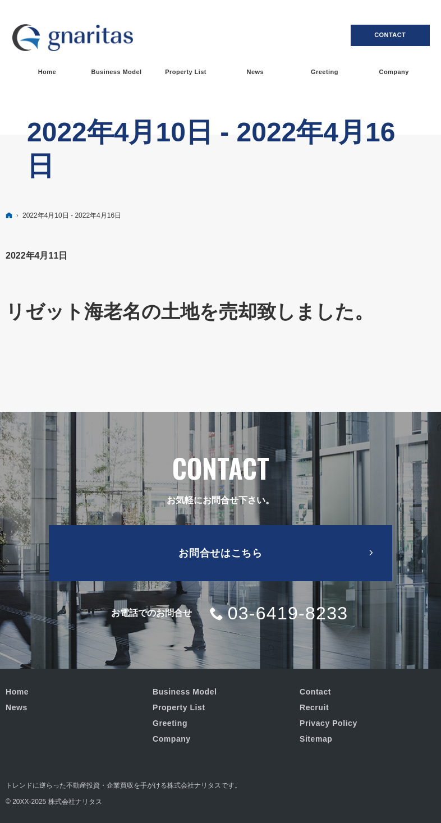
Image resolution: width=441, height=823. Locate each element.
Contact (390, 34)
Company (172, 738)
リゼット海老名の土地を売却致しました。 (190, 311)
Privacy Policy (328, 723)
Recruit (314, 707)
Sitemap (316, 738)
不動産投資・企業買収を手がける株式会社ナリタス (143, 785)
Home (17, 691)
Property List (179, 707)
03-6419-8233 (288, 613)
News (16, 707)
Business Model (185, 691)
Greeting (170, 723)
